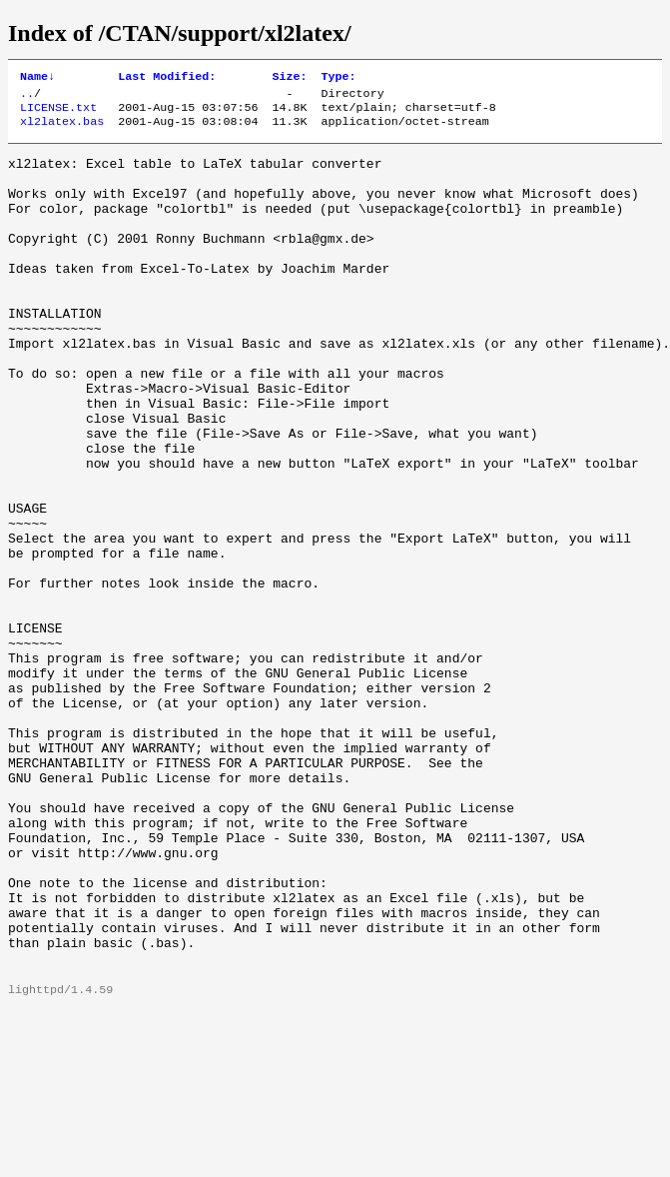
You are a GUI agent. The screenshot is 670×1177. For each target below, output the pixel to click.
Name (37, 78)
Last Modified (167, 78)
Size (289, 78)
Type (339, 78)
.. (27, 97)
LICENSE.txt (58, 113)
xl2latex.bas (62, 129)
